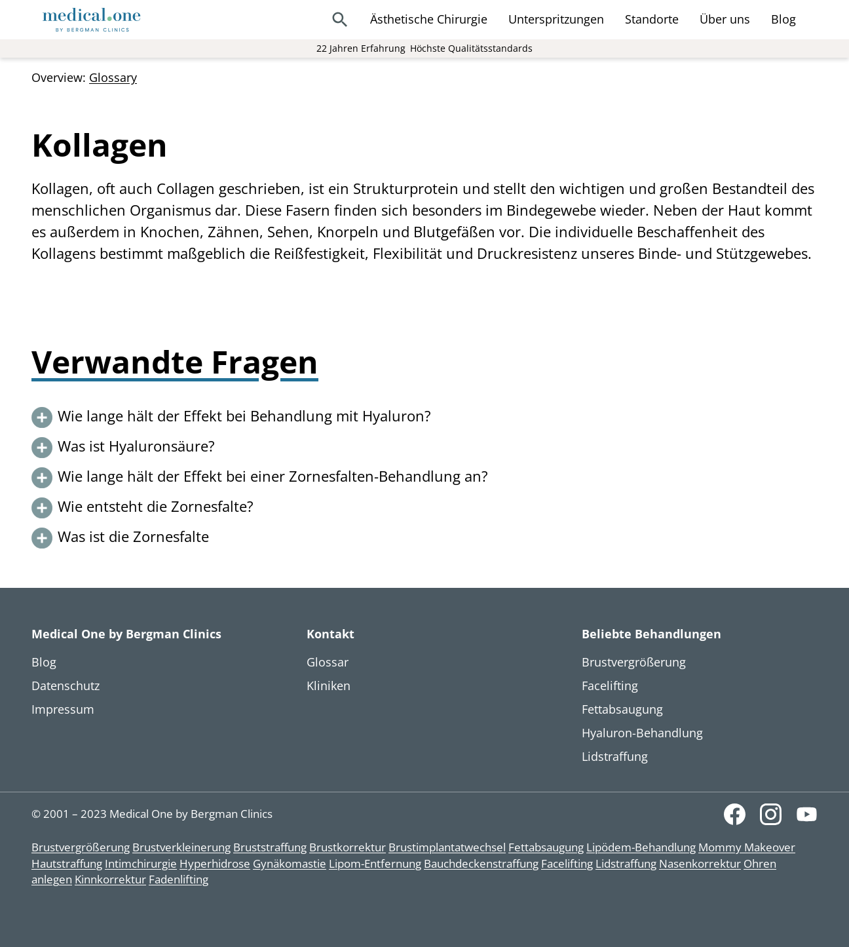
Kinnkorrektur (110, 879)
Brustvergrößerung (80, 847)
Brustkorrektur (347, 847)
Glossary (113, 77)
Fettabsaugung (546, 847)
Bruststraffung (270, 847)
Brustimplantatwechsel (447, 847)
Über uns (725, 19)
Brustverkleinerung (181, 847)
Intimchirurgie (141, 863)
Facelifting (567, 863)
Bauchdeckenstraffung (481, 863)
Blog (783, 19)
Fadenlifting (178, 879)
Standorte (652, 19)
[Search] (340, 19)
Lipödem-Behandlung (641, 847)
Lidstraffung (625, 863)
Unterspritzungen (556, 19)
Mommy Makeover (746, 847)
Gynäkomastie (289, 863)
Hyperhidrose (214, 863)
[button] (424, 417)
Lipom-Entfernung (375, 863)
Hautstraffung (66, 863)
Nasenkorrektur (700, 863)
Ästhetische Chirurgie (428, 19)
